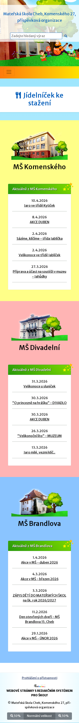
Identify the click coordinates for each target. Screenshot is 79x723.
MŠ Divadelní (39, 348)
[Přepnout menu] (9, 72)
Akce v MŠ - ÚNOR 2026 (39, 638)
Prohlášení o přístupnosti (39, 678)
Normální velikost (39, 716)
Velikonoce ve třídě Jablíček (39, 255)
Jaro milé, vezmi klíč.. (39, 452)
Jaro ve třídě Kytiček (39, 205)
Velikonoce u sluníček (39, 386)
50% (15, 716)
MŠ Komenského (39, 167)
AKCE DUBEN (39, 222)
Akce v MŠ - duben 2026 (39, 562)
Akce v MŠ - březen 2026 (40, 579)
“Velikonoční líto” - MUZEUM (39, 436)
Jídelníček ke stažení (39, 99)
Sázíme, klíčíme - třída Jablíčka (40, 238)
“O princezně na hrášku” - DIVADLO (39, 403)
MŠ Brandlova (39, 524)
